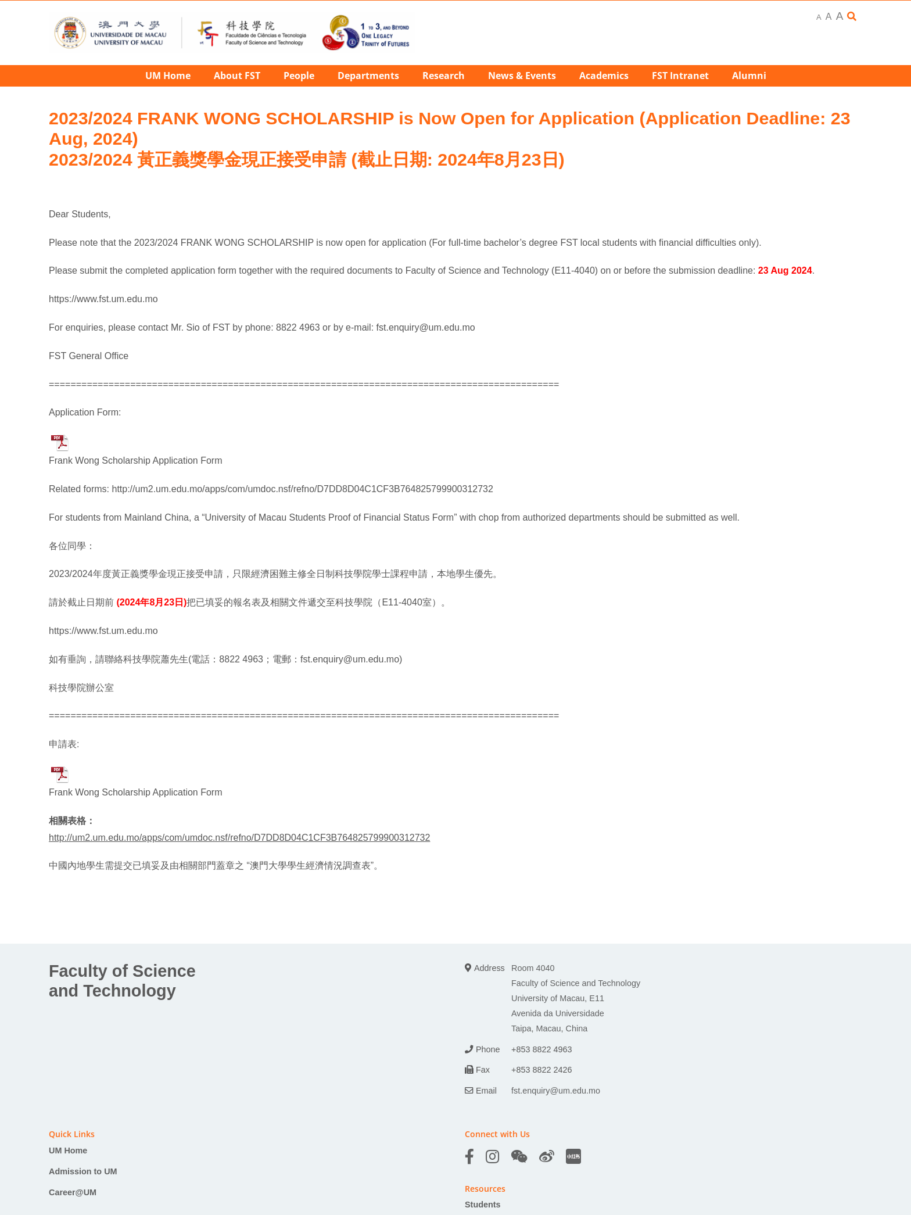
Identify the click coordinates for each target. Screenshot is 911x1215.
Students (483, 1204)
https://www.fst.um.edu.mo (103, 299)
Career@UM (72, 1192)
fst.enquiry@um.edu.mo (425, 327)
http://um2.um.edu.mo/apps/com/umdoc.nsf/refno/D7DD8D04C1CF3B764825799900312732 (302, 489)
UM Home (68, 1150)
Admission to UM (83, 1171)
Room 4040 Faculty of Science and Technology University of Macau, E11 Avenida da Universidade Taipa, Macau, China (575, 998)
